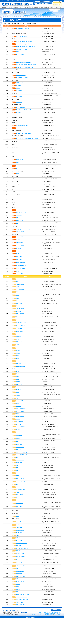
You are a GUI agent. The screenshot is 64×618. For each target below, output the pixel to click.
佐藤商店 (17, 360)
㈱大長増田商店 (19, 328)
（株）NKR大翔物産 (20, 308)
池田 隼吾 (18, 537)
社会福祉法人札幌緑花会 (20, 366)
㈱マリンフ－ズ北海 (20, 231)
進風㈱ (17, 162)
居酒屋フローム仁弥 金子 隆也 (22, 594)
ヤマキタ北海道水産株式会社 (21, 454)
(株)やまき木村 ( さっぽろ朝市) (22, 77)
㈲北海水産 (18, 429)
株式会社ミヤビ (19, 341)
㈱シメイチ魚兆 (19, 215)
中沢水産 (17, 127)
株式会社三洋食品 (19, 331)
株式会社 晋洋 (19, 256)
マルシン (17, 300)
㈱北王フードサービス (20, 334)
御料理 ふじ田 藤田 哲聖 (21, 597)
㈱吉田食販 (18, 438)
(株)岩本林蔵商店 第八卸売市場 (23, 28)
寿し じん (18, 497)
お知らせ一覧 (47, 612)
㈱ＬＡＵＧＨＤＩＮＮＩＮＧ (21, 426)
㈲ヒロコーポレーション (20, 386)
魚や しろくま (19, 540)
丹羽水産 (17, 286)
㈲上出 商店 (18, 248)
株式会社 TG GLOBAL (20, 268)
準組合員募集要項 (45, 614)
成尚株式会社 (18, 406)
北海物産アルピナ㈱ (20, 460)
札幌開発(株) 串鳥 (20, 82)
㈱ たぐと (18, 559)
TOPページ (41, 612)
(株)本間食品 (19, 112)
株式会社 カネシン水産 (20, 322)
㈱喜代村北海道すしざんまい (21, 284)
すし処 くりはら (19, 316)
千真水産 (17, 298)
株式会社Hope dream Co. (21, 265)
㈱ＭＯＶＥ (18, 484)
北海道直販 (18, 589)
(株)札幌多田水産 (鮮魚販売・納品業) (24, 133)
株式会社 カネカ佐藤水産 (21, 576)
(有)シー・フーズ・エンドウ (21, 36)
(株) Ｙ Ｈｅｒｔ (20, 279)
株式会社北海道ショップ (20, 489)
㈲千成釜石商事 (19, 462)
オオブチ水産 (18, 311)
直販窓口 (51, 614)
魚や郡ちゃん (18, 389)
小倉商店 (17, 295)
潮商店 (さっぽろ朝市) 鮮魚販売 (23, 62)
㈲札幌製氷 (18, 403)
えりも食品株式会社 (20, 313)
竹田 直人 (18, 584)
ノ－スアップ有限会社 (20, 236)
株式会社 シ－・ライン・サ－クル (23, 229)
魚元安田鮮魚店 (19, 96)
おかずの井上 (19, 102)
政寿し (17, 535)
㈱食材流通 (18, 223)
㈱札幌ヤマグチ (19, 444)
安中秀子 (17, 371)
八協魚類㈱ (18, 492)
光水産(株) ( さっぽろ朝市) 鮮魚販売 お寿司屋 (26, 64)
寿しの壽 (18, 253)
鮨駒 (17, 441)
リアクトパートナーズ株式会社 (22, 548)
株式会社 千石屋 (20, 602)
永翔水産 (17, 516)
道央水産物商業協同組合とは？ (49, 613)
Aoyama (17, 339)
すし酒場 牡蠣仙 (19, 503)
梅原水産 (17, 586)
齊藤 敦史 (18, 568)
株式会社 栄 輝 (19, 220)
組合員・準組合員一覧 (36, 614)
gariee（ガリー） (19, 527)
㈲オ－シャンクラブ (20, 447)
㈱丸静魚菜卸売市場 (20, 416)
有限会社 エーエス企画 (20, 499)
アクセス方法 (53, 612)
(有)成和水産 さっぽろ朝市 (21, 49)
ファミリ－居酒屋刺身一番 (21, 408)
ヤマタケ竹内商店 (19, 400)
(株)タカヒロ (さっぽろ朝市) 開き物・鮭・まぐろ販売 (27, 138)
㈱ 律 (17, 271)
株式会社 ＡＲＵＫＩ (20, 478)
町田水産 (17, 591)
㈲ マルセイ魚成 (19, 273)
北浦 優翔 (18, 550)
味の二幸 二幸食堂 (20, 54)
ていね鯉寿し (18, 336)
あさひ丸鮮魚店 (19, 545)
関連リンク (58, 612)
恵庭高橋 (17, 51)
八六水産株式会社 (19, 573)
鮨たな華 (17, 376)
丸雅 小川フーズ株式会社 (21, 565)
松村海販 (17, 413)
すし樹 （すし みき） (20, 532)
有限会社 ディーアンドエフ (21, 543)
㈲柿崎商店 (18, 250)
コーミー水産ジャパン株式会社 (22, 599)
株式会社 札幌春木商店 (20, 262)
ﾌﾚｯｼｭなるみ (18, 432)
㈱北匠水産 (18, 353)
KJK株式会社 (18, 521)
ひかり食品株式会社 (20, 289)
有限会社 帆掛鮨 (19, 494)
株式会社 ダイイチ (20, 571)
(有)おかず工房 (19, 90)
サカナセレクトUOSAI (20, 245)
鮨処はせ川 (18, 467)
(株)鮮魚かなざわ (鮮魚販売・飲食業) (23, 109)
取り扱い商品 (58, 613)
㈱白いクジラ (18, 449)
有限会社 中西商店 (20, 530)
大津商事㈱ (18, 319)
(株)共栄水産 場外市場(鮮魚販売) (22, 44)
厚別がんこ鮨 (18, 424)
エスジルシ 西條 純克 (21, 553)
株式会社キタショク (20, 384)
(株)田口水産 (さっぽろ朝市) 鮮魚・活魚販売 (25, 67)
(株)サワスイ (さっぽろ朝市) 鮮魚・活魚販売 (25, 46)
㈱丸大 (17, 173)
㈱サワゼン (18, 419)
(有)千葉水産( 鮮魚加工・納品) (22, 125)
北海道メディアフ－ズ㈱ (20, 212)
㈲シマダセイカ (19, 303)
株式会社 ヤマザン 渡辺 (21, 581)
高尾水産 (17, 355)
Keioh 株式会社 (19, 562)
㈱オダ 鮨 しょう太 (20, 556)
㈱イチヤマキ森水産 (20, 411)
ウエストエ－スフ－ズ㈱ (20, 487)
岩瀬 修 (17, 217)
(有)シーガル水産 (19, 421)
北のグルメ (18, 373)
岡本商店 (17, 379)
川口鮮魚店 (18, 358)
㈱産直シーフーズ (19, 165)
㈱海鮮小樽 (18, 381)
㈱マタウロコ (18, 457)
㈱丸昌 (17, 281)
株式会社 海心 (19, 259)
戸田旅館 (17, 398)
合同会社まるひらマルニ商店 (21, 452)
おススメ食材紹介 (57, 614)
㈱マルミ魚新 (18, 363)
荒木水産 (17, 348)
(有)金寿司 (18, 350)
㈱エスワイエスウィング (20, 75)
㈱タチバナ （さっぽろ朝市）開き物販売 (24, 209)
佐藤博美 (17, 475)
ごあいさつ (40, 613)
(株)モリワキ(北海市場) (20, 107)
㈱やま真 (17, 168)
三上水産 (17, 392)
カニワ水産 (18, 239)
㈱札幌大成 (18, 395)
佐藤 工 (17, 465)
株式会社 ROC (19, 506)
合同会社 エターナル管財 (21, 578)
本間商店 (17, 291)
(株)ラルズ (18, 88)
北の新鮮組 (18, 305)
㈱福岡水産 (18, 344)
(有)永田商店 (19, 85)
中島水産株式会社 (19, 242)
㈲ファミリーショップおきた (21, 481)
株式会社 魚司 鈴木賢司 (21, 604)
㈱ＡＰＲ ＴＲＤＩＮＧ (20, 325)
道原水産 (17, 470)
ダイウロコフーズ (19, 159)
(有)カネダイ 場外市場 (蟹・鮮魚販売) (24, 41)
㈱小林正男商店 (19, 435)
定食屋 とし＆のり (20, 524)
